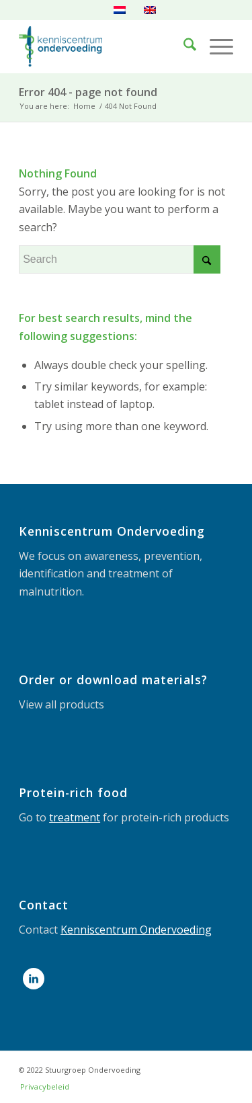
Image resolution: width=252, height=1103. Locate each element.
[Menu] (214, 46)
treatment (74, 817)
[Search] (183, 46)
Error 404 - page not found (88, 92)
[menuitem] (183, 46)
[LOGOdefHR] (104, 46)
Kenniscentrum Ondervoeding (136, 929)
